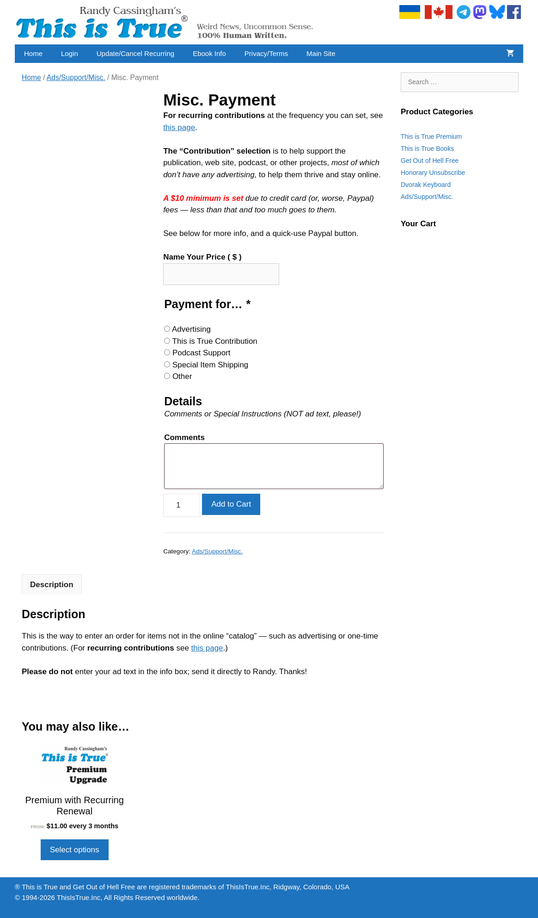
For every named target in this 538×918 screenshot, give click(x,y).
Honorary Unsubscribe (433, 172)
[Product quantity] (181, 505)
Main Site (321, 53)
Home (33, 53)
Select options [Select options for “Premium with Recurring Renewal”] (74, 849)
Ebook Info (209, 53)
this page (179, 127)
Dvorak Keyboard (426, 184)
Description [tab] (51, 584)
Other (182, 376)
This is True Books (427, 148)
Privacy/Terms (266, 53)
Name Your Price (202, 257)
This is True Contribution (214, 341)
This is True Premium (431, 136)
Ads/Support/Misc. (76, 77)
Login (69, 53)
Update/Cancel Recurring (135, 53)
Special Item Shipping (210, 364)
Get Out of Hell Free (430, 160)
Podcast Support (201, 352)
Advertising (191, 329)
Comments (184, 437)
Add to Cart (231, 504)
